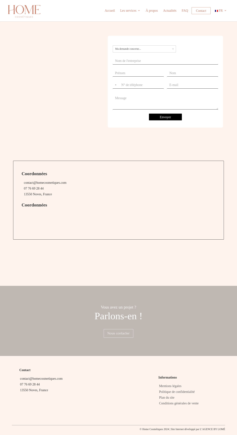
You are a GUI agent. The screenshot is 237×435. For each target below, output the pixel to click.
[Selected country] (115, 85)
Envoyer (165, 117)
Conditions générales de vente (179, 403)
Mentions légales (170, 386)
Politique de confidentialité (177, 392)
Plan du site (166, 397)
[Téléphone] (138, 85)
